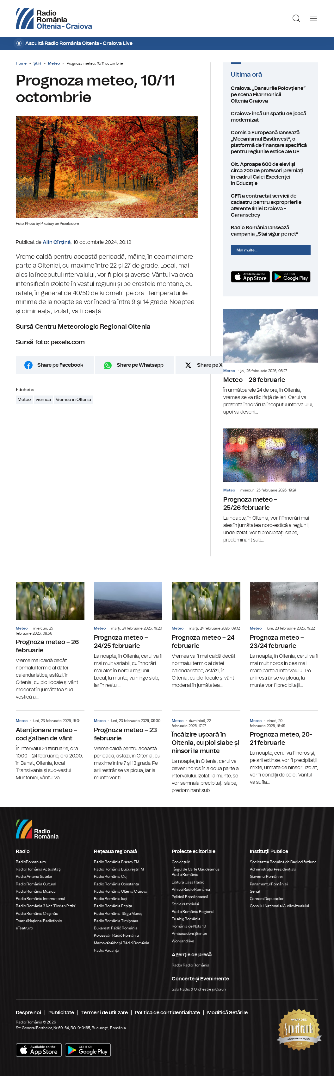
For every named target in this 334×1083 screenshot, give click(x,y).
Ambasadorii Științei (189, 933)
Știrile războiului (185, 904)
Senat (255, 891)
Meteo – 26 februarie (270, 362)
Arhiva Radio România (191, 889)
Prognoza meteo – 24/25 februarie (128, 635)
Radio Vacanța (106, 950)
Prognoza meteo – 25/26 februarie (270, 485)
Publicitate (61, 1012)
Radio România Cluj (110, 876)
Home (21, 63)
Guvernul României (266, 876)
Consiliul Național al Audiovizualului (279, 906)
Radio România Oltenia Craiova (120, 891)
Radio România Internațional (40, 899)
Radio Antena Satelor (34, 876)
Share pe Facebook (60, 365)
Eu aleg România (186, 919)
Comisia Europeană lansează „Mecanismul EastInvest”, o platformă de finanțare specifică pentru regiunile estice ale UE (271, 142)
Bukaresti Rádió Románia (116, 928)
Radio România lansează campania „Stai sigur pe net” (271, 230)
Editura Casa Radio (188, 882)
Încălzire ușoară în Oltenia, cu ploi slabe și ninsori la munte (206, 752)
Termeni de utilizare (104, 1012)
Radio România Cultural (36, 884)
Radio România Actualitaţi (38, 869)
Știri (37, 63)
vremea (43, 399)
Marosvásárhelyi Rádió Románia (121, 943)
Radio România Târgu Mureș (118, 913)
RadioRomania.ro (31, 862)
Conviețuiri (181, 862)
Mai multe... (247, 250)
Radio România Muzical (36, 891)
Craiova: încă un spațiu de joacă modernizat (271, 116)
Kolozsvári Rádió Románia (116, 935)
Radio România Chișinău (37, 913)
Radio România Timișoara (116, 921)
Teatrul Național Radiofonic (39, 921)
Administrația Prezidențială (273, 869)
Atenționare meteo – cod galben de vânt (50, 746)
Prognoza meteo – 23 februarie (128, 746)
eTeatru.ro (24, 928)
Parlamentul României (269, 884)
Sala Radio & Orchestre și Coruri (199, 989)
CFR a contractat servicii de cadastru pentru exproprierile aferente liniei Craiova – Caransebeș (271, 205)
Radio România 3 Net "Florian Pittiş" (46, 906)
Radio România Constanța (116, 884)
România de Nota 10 (189, 926)
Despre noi (28, 1012)
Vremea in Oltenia (73, 399)
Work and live (183, 941)
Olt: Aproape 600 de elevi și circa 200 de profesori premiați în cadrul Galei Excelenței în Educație (271, 174)
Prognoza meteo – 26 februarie (50, 641)
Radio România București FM (119, 869)
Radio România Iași (110, 899)
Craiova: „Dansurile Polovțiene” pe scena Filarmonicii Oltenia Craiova (271, 94)
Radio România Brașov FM (116, 862)
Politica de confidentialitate (167, 1012)
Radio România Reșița (113, 906)
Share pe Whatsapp (140, 365)
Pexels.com (69, 223)
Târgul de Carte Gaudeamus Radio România (196, 872)
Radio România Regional (193, 912)
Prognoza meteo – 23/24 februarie (284, 635)
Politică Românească (190, 897)
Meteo (54, 63)
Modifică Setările (227, 1012)
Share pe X (210, 365)
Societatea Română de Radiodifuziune (283, 862)
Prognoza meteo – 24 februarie (206, 635)
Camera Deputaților (266, 899)
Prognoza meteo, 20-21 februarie (284, 748)
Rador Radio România (190, 965)
